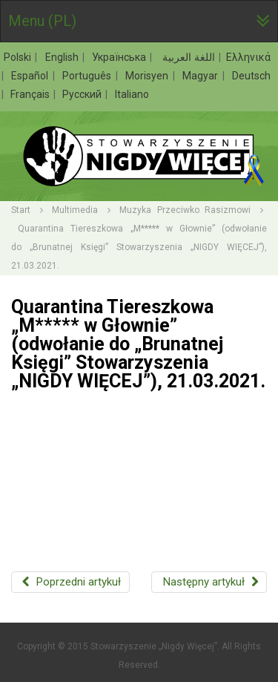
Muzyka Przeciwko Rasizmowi (185, 210)
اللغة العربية (187, 57)
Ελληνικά (248, 57)
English (63, 57)
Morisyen (148, 76)
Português (88, 76)
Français (31, 94)
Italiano (132, 94)
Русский (83, 94)
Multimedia (75, 210)
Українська (120, 57)
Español (31, 76)
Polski (19, 57)
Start (20, 210)
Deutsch (251, 76)
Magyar (201, 76)
